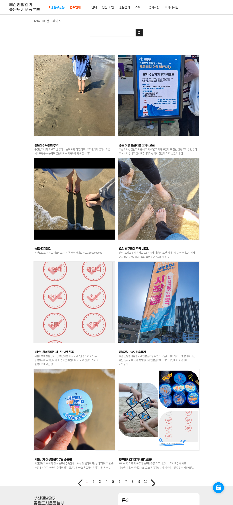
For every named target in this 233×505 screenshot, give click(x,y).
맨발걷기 (124, 7)
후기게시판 (171, 7)
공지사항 (153, 7)
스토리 (139, 7)
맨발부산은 (58, 7)
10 (145, 481)
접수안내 (75, 7)
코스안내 (91, 7)
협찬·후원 (108, 7)
